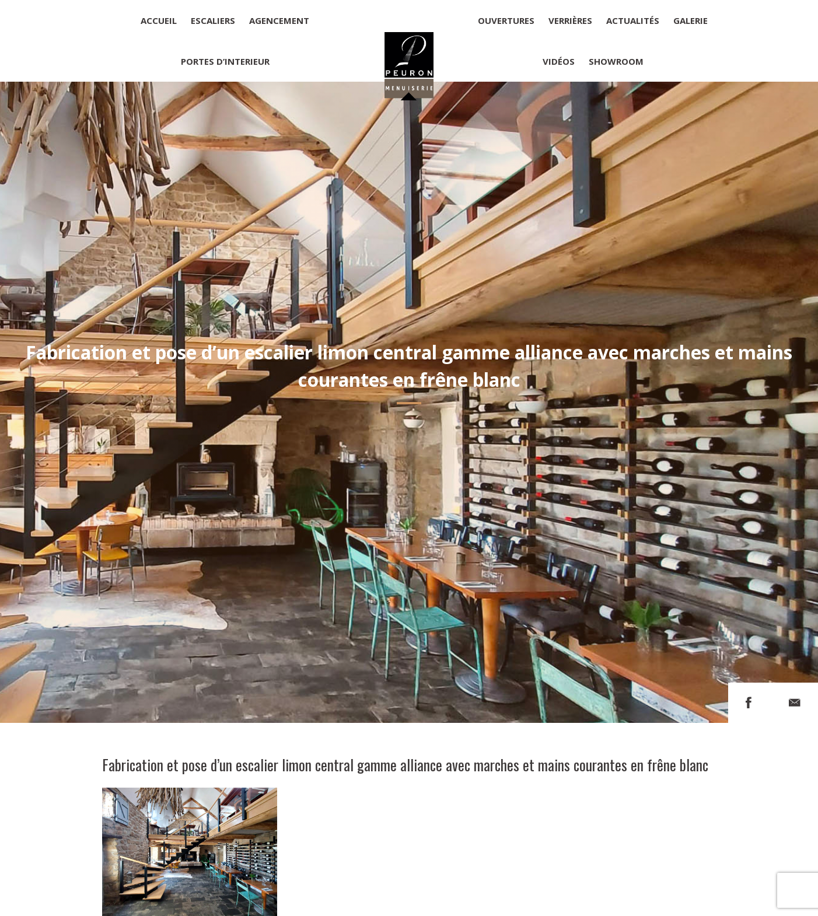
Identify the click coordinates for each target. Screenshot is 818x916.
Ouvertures (506, 20)
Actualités (632, 20)
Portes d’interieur (225, 61)
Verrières (570, 20)
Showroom (616, 61)
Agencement (279, 20)
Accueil (159, 20)
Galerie (690, 20)
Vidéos (559, 61)
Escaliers (213, 20)
